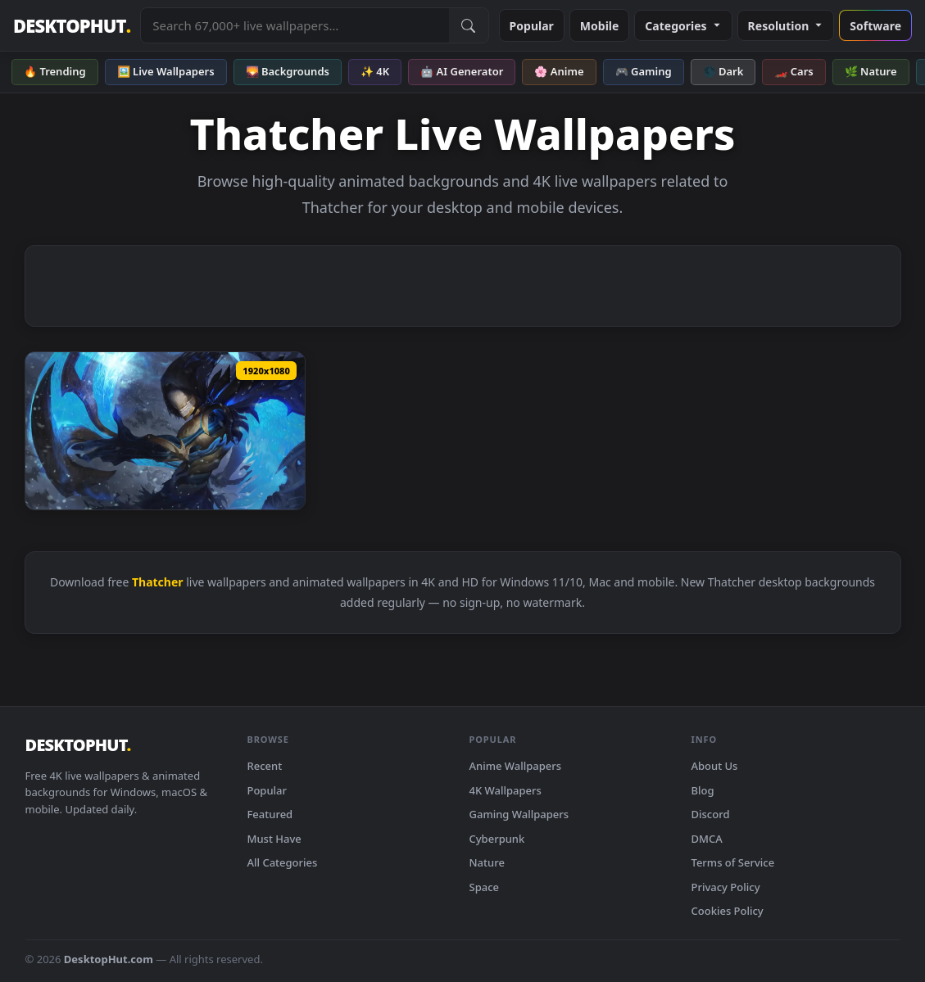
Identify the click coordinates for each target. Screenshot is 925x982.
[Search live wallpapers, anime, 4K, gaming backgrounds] (294, 25)
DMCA (707, 838)
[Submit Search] (468, 25)
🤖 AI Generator (461, 71)
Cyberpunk (497, 838)
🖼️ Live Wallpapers (166, 71)
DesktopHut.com (108, 959)
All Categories (282, 862)
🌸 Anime (558, 71)
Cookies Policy (727, 910)
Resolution (786, 26)
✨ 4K (374, 71)
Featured (270, 814)
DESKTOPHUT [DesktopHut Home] (71, 25)
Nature (487, 862)
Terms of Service (733, 862)
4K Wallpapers (505, 790)
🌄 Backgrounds (287, 71)
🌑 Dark (723, 71)
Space (484, 887)
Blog (702, 790)
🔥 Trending (55, 71)
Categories (683, 26)
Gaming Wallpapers (519, 814)
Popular (532, 26)
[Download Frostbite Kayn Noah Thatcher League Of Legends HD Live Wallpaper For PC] (165, 430)
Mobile (599, 26)
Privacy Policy (725, 887)
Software (875, 26)
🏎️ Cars (793, 71)
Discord (710, 814)
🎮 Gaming (643, 71)
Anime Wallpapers (515, 765)
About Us (714, 765)
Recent (265, 765)
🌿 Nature (871, 71)
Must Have (274, 838)
